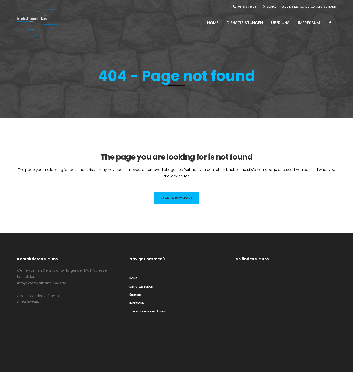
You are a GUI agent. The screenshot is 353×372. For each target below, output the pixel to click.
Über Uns (135, 295)
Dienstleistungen (141, 286)
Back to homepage (177, 198)
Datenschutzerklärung (149, 311)
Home (133, 278)
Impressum (136, 303)
